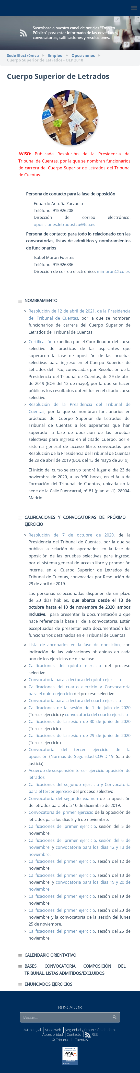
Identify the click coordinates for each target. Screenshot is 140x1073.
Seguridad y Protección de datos (90, 1029)
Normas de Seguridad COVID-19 (82, 756)
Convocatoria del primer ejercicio (61, 812)
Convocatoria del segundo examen (63, 798)
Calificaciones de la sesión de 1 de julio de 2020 (79, 707)
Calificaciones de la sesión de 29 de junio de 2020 (79, 735)
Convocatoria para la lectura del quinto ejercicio (75, 679)
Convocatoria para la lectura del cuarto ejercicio (75, 700)
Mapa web (53, 1029)
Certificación (41, 341)
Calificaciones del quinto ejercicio (65, 665)
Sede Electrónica (23, 55)
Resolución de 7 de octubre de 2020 (71, 535)
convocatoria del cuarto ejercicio (96, 714)
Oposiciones (83, 55)
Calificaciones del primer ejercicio (62, 826)
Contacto (74, 1034)
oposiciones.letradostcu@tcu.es (64, 224)
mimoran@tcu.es (113, 271)
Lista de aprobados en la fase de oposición (74, 644)
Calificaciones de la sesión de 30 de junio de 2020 (79, 721)
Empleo (55, 55)
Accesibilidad (52, 1034)
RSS (91, 1034)
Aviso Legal (32, 1029)
